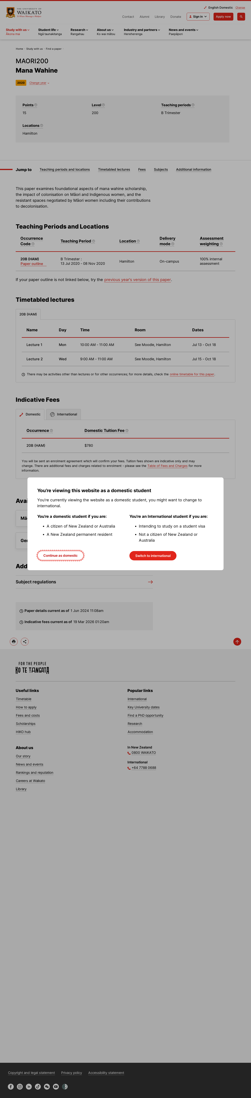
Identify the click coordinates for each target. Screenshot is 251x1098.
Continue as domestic (60, 556)
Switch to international (153, 556)
